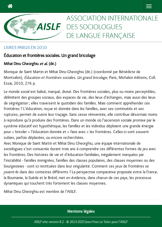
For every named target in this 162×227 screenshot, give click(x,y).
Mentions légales (81, 211)
